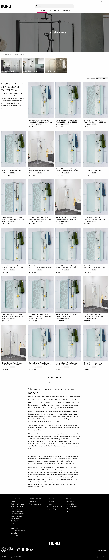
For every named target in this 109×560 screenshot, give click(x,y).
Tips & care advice (35, 504)
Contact (68, 498)
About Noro (103, 2)
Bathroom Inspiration (54, 507)
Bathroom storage (17, 511)
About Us (50, 498)
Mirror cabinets (16, 509)
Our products (15, 498)
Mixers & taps (15, 519)
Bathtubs (14, 502)
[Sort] (102, 78)
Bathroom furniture (17, 504)
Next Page (54, 377)
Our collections (54, 11)
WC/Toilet (14, 535)
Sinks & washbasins (17, 514)
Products (42, 11)
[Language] (102, 550)
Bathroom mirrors (17, 507)
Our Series (51, 504)
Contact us (32, 502)
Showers (10, 54)
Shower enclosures (17, 526)
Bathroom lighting (17, 516)
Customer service (35, 498)
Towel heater (15, 528)
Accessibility (51, 509)
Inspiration (66, 11)
